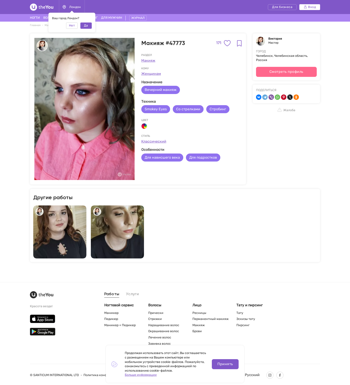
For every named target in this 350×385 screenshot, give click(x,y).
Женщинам (151, 74)
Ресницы (199, 313)
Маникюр (111, 313)
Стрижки (155, 319)
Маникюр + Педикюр (120, 325)
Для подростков (203, 157)
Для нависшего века (162, 157)
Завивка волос (159, 344)
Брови (197, 331)
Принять (225, 364)
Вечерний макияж (161, 90)
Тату (239, 313)
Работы (111, 294)
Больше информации (141, 375)
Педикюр (111, 319)
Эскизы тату (245, 319)
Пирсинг (243, 325)
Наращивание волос (163, 325)
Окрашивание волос (163, 331)
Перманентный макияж (210, 319)
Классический (153, 141)
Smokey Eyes (156, 109)
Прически (155, 313)
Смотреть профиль (286, 72)
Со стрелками (188, 109)
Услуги (132, 294)
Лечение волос (159, 337)
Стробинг (218, 109)
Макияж (148, 60)
